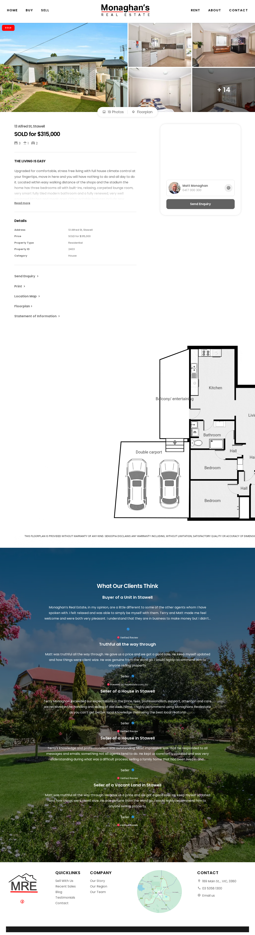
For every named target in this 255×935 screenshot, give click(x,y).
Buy (29, 12)
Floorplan (142, 112)
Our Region (98, 886)
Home (12, 12)
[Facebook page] (23, 902)
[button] (20, 286)
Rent (195, 12)
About (214, 12)
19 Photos (113, 112)
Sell (45, 12)
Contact (238, 12)
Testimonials (65, 897)
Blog (58, 892)
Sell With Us (64, 881)
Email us (208, 895)
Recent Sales (65, 886)
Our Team (98, 892)
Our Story (97, 881)
